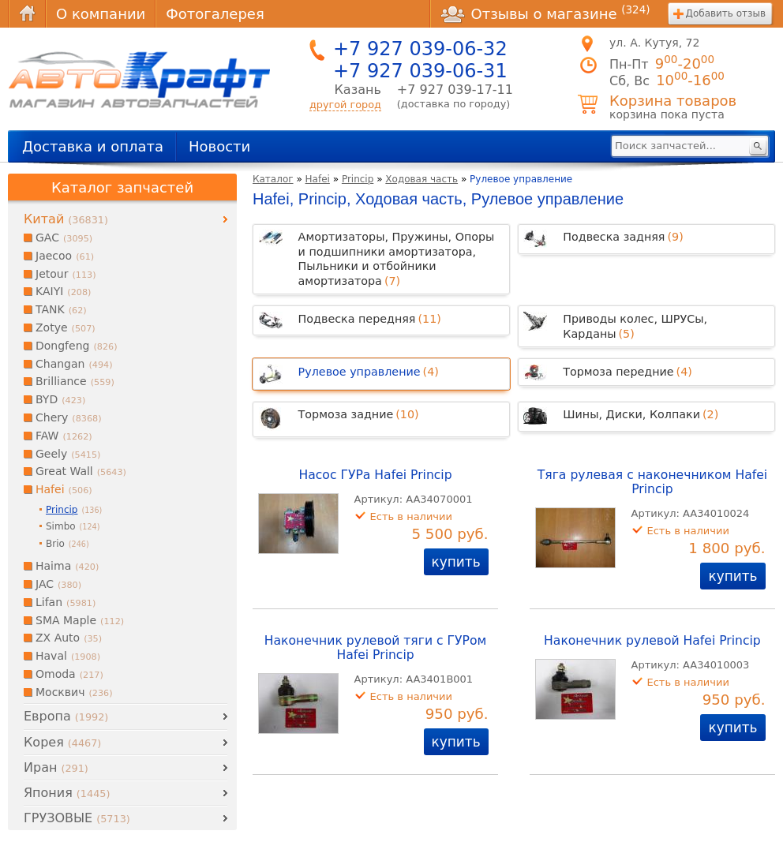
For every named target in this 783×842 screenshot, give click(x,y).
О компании (100, 14)
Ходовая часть (421, 179)
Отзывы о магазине (545, 13)
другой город (345, 104)
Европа (66, 716)
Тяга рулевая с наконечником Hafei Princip (652, 482)
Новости (219, 146)
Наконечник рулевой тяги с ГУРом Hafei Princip (375, 648)
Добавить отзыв (726, 13)
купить (456, 562)
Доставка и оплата (92, 146)
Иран (56, 767)
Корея (62, 742)
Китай (66, 218)
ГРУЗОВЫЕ (77, 817)
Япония (67, 792)
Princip (357, 179)
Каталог (273, 179)
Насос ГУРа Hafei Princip (375, 475)
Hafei (317, 179)
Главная (27, 14)
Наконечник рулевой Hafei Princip (652, 641)
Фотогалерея (215, 14)
